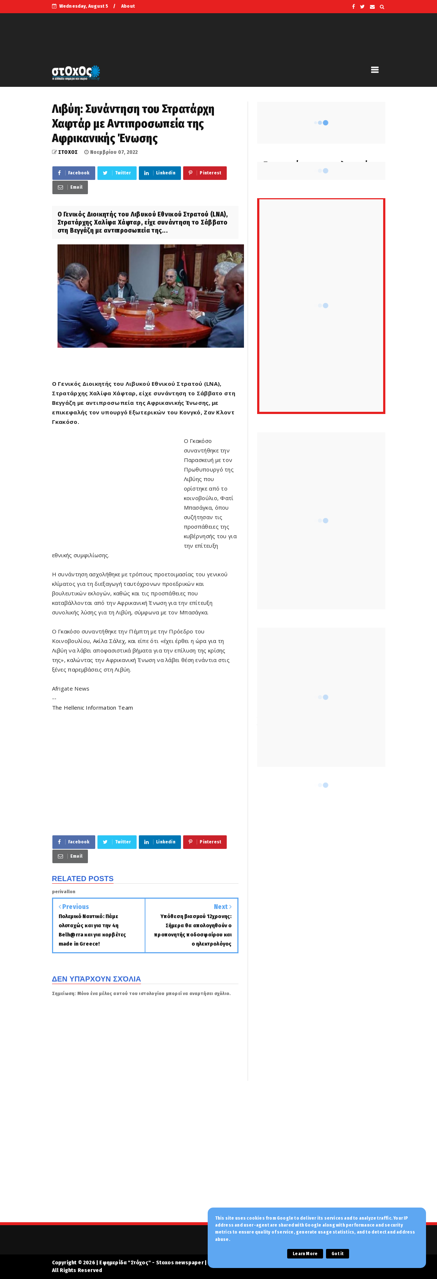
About (128, 6)
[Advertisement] (118, 488)
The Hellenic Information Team (92, 707)
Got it (338, 1253)
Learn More (305, 1253)
